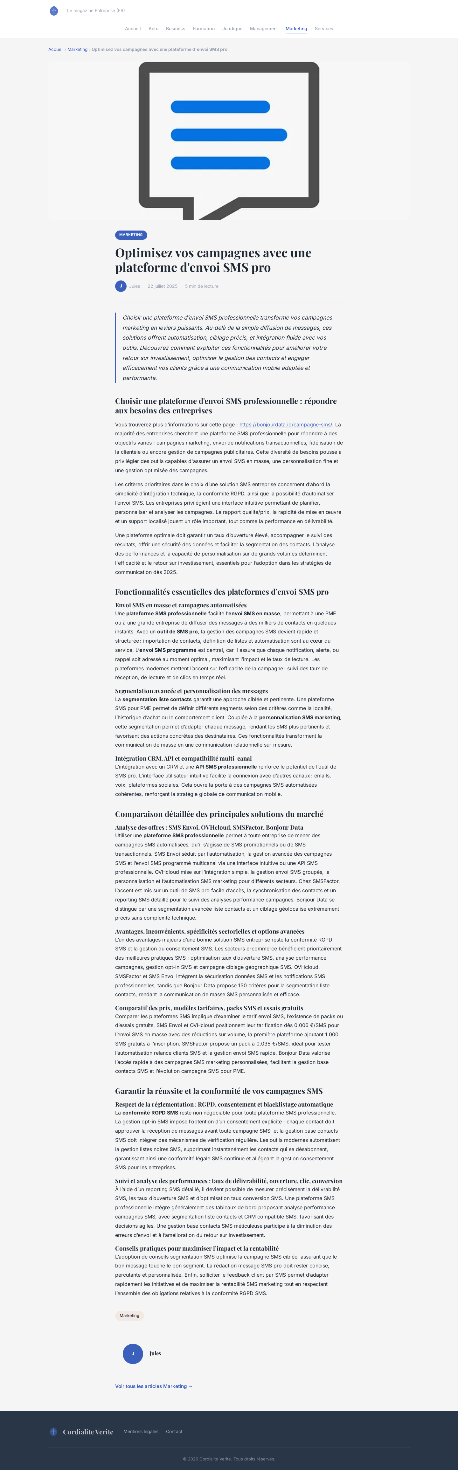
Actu (153, 28)
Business (175, 28)
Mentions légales (140, 1431)
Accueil (133, 28)
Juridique (232, 28)
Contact (174, 1431)
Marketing (296, 28)
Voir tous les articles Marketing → (154, 1386)
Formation (204, 28)
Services (324, 28)
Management (264, 28)
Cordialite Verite (80, 1431)
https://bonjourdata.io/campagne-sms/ (285, 424)
